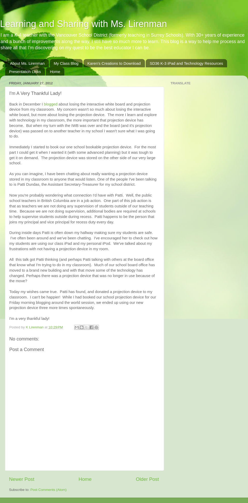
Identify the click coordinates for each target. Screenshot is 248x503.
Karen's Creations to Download (114, 63)
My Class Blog (66, 63)
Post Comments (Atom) (48, 490)
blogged (51, 104)
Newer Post (21, 479)
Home (55, 71)
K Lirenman (35, 327)
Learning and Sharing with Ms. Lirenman (83, 24)
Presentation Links (25, 71)
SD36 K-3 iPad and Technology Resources (186, 63)
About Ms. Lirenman (27, 63)
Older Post (147, 479)
